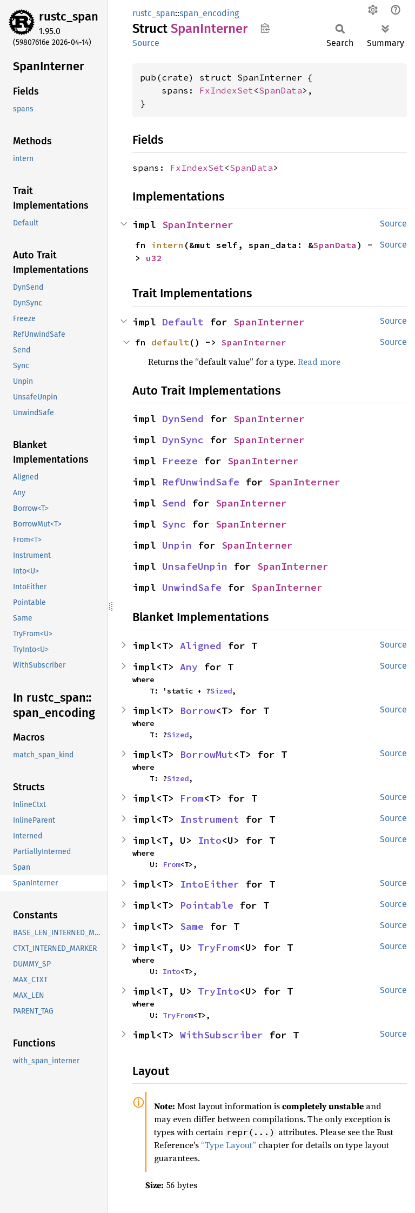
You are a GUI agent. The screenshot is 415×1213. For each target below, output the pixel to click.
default (170, 342)
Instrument (209, 819)
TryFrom (218, 947)
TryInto (218, 991)
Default (183, 322)
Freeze (180, 461)
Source (145, 43)
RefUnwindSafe (200, 482)
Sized (221, 691)
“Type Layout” (228, 1145)
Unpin (177, 545)
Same (192, 926)
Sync (174, 524)
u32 (154, 257)
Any (189, 667)
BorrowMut (206, 754)
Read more (319, 362)
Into (210, 840)
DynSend (183, 418)
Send (174, 503)
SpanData (280, 90)
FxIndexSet (226, 90)
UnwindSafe (192, 587)
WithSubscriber (221, 1035)
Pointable (206, 905)
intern (167, 244)
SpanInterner (197, 224)
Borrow (198, 710)
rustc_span (68, 16)
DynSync (183, 440)
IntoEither (209, 884)
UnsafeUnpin (194, 566)
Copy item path (265, 28)
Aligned (201, 645)
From (192, 798)
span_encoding (209, 13)
